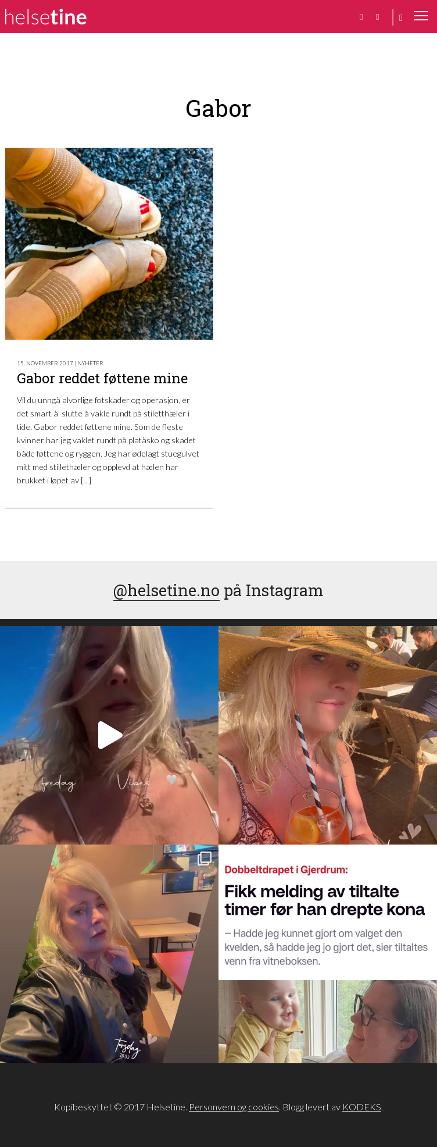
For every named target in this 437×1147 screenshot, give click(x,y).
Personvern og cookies (234, 1106)
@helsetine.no (166, 589)
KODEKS (361, 1106)
